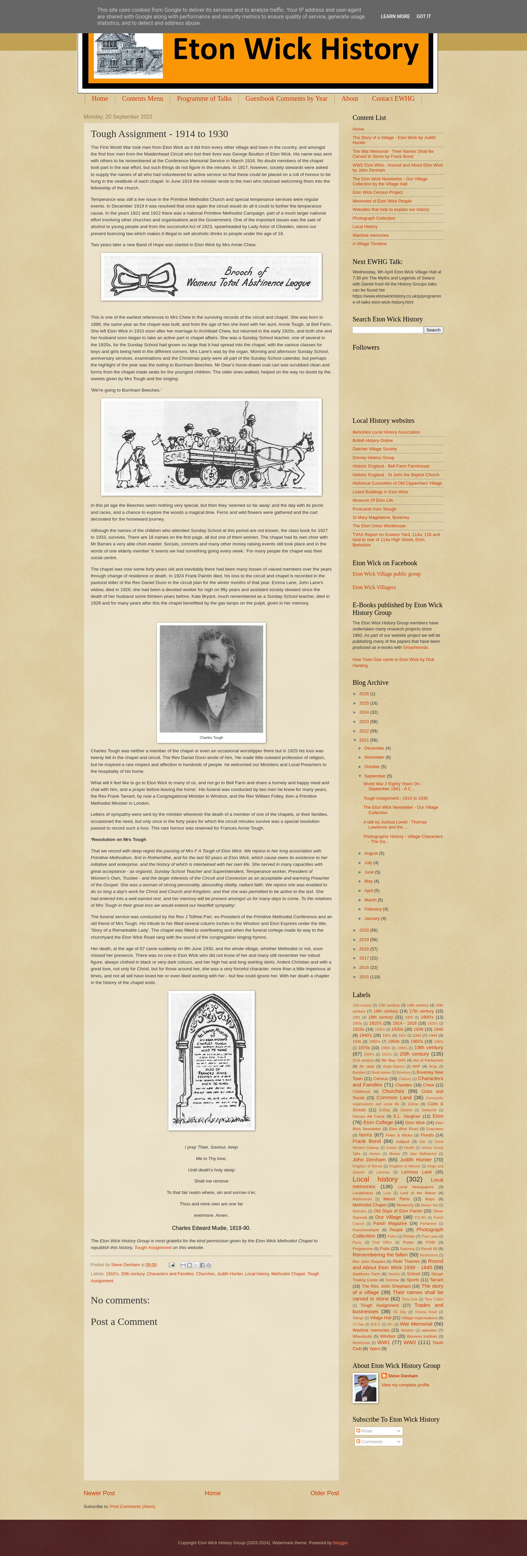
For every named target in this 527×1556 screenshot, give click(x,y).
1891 (356, 1017)
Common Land (393, 1097)
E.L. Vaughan (407, 1116)
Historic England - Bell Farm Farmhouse (391, 466)
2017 (364, 958)
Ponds (408, 1236)
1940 (438, 1029)
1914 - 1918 (404, 1023)
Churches (205, 1273)
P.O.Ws (420, 1217)
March (370, 899)
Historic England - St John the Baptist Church (396, 474)
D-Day (384, 1110)
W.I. (391, 1324)
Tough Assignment (153, 1247)
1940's (365, 1035)
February (373, 909)
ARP (416, 1066)
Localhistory (363, 1193)
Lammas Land (416, 1171)
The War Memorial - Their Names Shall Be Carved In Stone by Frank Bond (393, 154)
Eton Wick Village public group (387, 574)
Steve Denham (403, 1375)
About (349, 98)
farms (365, 1135)
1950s (394, 1041)
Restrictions (429, 1255)
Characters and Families (170, 1273)
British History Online (373, 440)
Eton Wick (415, 1122)
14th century (418, 1005)
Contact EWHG (393, 98)
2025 (364, 703)
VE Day (399, 1312)
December (375, 748)
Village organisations (420, 1318)
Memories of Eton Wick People (382, 201)
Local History (365, 226)
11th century (362, 1005)
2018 (364, 948)
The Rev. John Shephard (386, 1286)
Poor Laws (429, 1236)
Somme (392, 1280)
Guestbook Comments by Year (286, 98)
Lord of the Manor (418, 1193)
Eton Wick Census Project (378, 192)
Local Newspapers (416, 1187)
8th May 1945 (393, 1060)
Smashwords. (416, 647)
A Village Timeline (370, 243)
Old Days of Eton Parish (398, 1210)
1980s (385, 1048)
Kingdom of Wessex (405, 1166)
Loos (387, 1193)
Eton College (378, 1122)
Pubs (385, 1248)
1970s (364, 1047)
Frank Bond (367, 1141)
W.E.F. (376, 1324)
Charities (403, 1084)
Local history (257, 1273)
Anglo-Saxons (394, 1066)
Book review (381, 1072)
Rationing (407, 1249)
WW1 (383, 1342)
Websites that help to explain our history (391, 209)
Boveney (403, 1072)
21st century (363, 1060)
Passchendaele (366, 1230)
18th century (380, 1017)
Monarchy (405, 1205)
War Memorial (416, 1324)
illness (394, 1154)
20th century (133, 1273)
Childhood (361, 1092)
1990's (402, 1048)
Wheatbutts (362, 1336)
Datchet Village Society (375, 448)
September (375, 776)
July (368, 862)
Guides (391, 1148)
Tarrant (436, 1279)
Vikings (358, 1318)
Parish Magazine (390, 1223)
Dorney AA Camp (368, 1116)
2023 (364, 721)
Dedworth (429, 1110)
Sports (413, 1279)
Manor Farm (396, 1198)
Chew (428, 1084)
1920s (358, 1029)
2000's (369, 1054)
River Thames (406, 1261)
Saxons (394, 1274)
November (375, 757)
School (413, 1273)
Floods (427, 1135)
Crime (413, 1104)
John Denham (369, 1159)
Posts (364, 1430)
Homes (374, 1154)
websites (429, 1330)
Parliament (428, 1224)
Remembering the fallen (380, 1254)
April (369, 890)
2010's (387, 1054)
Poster (408, 1242)
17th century (421, 1011)
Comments (369, 1441)
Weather (407, 1330)
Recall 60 (429, 1249)
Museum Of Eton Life (373, 500)
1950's (374, 1041)
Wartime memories (371, 235)
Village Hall (380, 1317)
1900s (357, 1023)
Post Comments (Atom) (132, 1506)
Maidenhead (362, 1199)
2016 (364, 967)
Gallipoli (402, 1142)
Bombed (359, 1072)
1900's (427, 1017)
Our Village (388, 1217)
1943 (417, 1035)
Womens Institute (422, 1336)
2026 (364, 693)
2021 (364, 740)
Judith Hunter (230, 1273)
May (369, 881)
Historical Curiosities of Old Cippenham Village (397, 483)
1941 (386, 1035)
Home (100, 98)
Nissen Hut (429, 1205)
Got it (423, 16)
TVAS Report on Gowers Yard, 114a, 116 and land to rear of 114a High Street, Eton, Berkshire (396, 539)
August (371, 853)
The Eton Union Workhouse (379, 525)
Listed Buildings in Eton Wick (380, 491)
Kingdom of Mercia (367, 1166)
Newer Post (99, 1493)
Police (392, 1236)
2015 (364, 976)
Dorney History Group (374, 457)
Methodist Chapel (288, 1273)
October (372, 766)
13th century (389, 1005)
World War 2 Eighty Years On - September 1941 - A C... (392, 786)
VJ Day (358, 1324)
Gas (422, 1142)
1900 (409, 1017)
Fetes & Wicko (399, 1135)
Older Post (325, 1493)
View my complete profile (405, 1384)
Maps (430, 1199)
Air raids (366, 1066)
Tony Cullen (434, 1299)
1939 (418, 1029)
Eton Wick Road (403, 1129)
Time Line (409, 1299)
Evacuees (434, 1129)
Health (409, 1148)
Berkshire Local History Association (386, 432)
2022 (364, 730)
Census (380, 1078)
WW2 (409, 1342)
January (372, 918)
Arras (433, 1066)
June (369, 872)
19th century (428, 1047)
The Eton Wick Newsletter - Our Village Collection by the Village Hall (390, 181)
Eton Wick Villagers (374, 587)
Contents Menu (142, 98)
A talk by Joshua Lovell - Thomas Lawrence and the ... (395, 824)
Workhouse (361, 1343)
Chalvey (405, 1079)
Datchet (406, 1110)
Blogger (340, 1542)
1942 (402, 1035)
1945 (357, 1041)
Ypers (374, 1348)
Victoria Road (426, 1312)
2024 (364, 712)
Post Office (382, 1242)
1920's (433, 1023)
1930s (397, 1029)
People (396, 1229)
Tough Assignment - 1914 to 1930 (395, 798)
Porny (357, 1242)
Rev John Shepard (369, 1261)
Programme (363, 1249)
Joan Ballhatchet (423, 1154)
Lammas (383, 1172)
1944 (433, 1035)
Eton (438, 1116)
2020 (364, 930)
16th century (385, 1011)
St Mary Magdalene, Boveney (381, 517)
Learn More (395, 16)
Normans (360, 1211)
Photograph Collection (374, 218)
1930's (380, 1029)
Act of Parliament (428, 1060)
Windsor (388, 1336)
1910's (112, 1273)
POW (430, 1242)
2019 (364, 939)
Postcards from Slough (374, 509)
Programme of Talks (204, 98)
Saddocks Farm (366, 1274)
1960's (416, 1041)
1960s (438, 1041)
